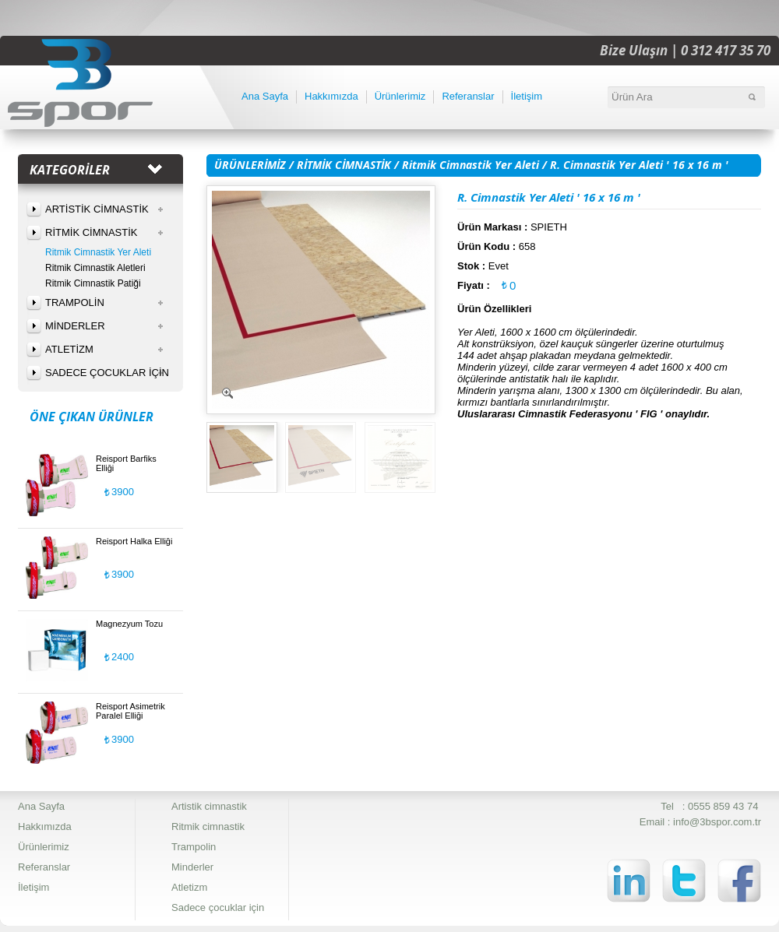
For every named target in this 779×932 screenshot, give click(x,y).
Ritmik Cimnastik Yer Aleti (470, 164)
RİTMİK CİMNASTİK (344, 164)
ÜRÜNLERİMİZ (250, 164)
